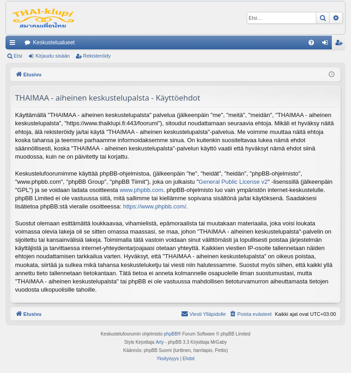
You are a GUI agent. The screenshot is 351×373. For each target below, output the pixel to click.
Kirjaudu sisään (52, 56)
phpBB (171, 333)
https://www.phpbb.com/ (154, 206)
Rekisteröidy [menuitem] (341, 44)
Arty (160, 342)
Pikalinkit (14, 44)
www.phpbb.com (141, 189)
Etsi (18, 56)
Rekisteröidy (97, 56)
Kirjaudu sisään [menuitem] (327, 44)
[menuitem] (311, 42)
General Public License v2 (233, 181)
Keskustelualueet (53, 42)
